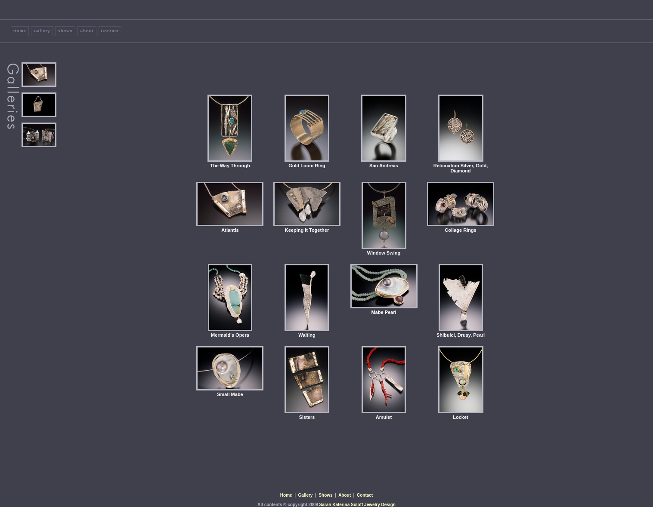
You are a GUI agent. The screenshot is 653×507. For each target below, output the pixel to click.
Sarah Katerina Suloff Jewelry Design (357, 504)
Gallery (42, 31)
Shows (65, 31)
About (87, 31)
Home (19, 31)
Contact (110, 31)
